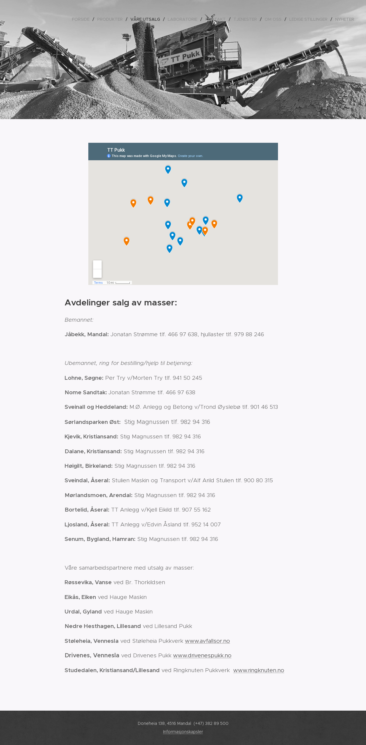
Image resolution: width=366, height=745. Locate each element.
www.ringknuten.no (258, 670)
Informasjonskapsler (183, 731)
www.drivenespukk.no (202, 655)
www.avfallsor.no (207, 640)
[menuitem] (82, 19)
